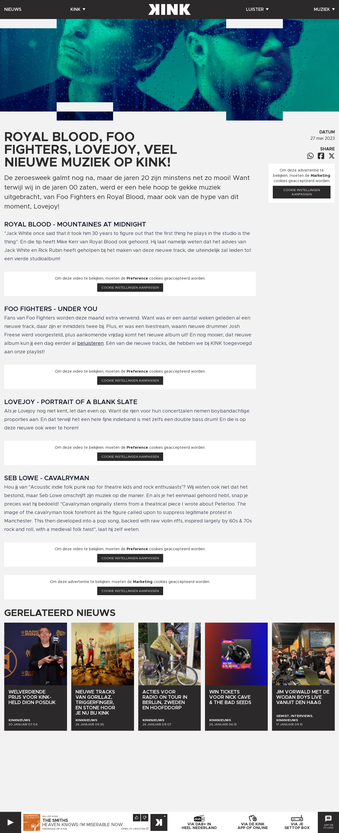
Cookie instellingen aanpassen (130, 287)
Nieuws (12, 9)
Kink (77, 9)
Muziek (324, 9)
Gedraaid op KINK (54, 828)
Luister (257, 9)
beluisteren (90, 343)
